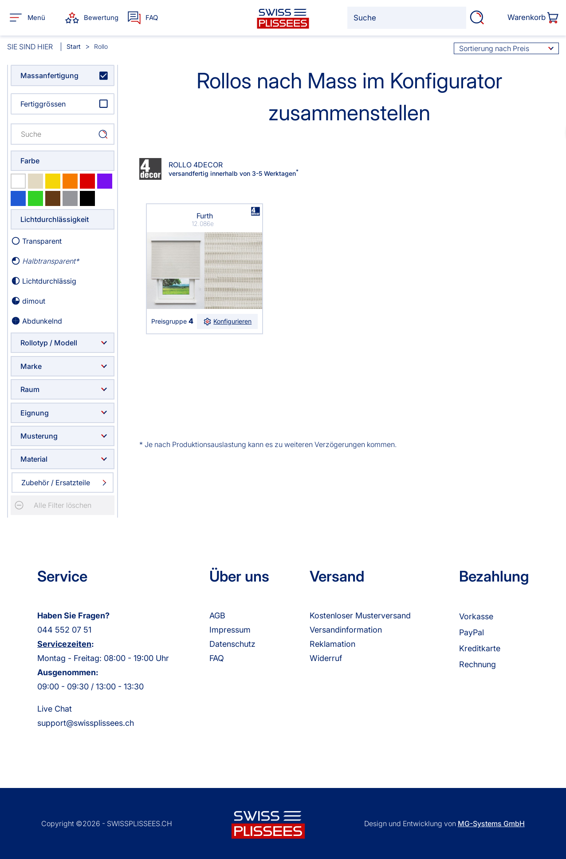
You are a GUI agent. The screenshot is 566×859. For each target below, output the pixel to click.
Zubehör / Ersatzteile (55, 482)
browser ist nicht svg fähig (255, 211)
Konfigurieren (227, 321)
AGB (217, 615)
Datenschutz (232, 644)
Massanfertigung (49, 75)
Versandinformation (346, 629)
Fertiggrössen (43, 103)
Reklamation (332, 644)
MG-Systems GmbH (491, 823)
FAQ (216, 658)
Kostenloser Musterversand (360, 615)
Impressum (230, 629)
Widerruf (326, 658)
